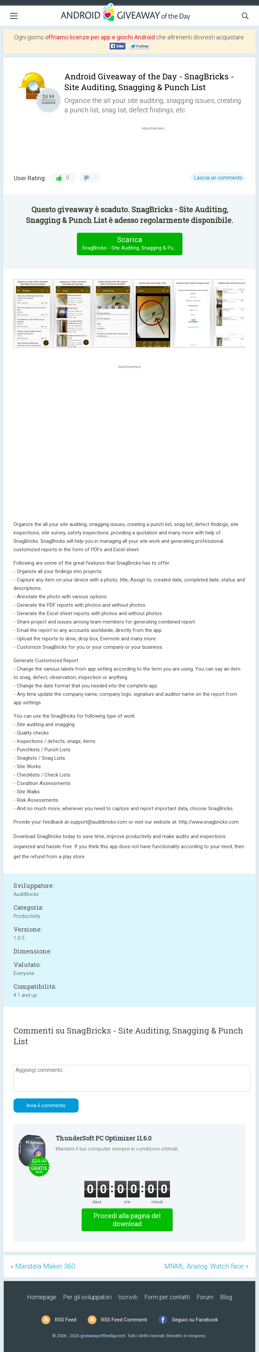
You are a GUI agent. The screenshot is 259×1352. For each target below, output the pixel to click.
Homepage (41, 1297)
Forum (205, 1297)
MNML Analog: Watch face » (206, 1266)
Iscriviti (128, 1297)
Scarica (132, 243)
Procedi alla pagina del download (127, 1220)
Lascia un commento (218, 178)
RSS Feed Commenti (124, 1320)
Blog (226, 1297)
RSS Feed (65, 1320)
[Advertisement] (156, 147)
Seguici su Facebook (195, 1320)
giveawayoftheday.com (102, 1335)
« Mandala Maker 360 (42, 1266)
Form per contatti (167, 1297)
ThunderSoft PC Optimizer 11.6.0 (103, 1138)
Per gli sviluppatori (87, 1297)
